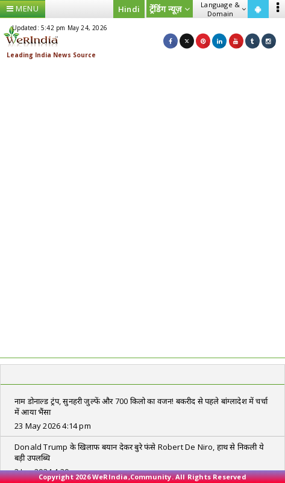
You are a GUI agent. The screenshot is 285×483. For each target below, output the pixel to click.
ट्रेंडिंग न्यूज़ (169, 8)
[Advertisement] (142, 209)
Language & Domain (223, 9)
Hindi (129, 9)
